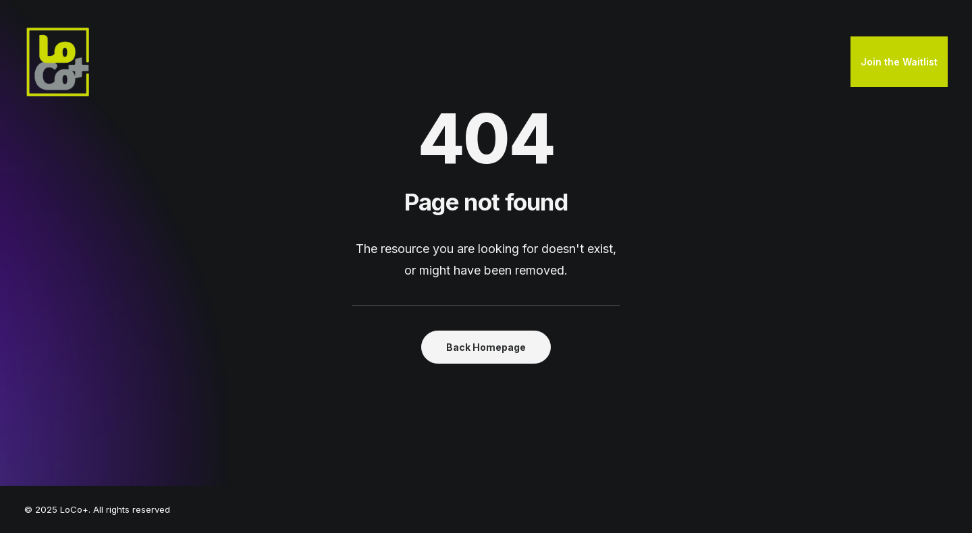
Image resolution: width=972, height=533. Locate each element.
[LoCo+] (58, 62)
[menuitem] (899, 62)
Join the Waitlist (899, 61)
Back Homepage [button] (486, 347)
